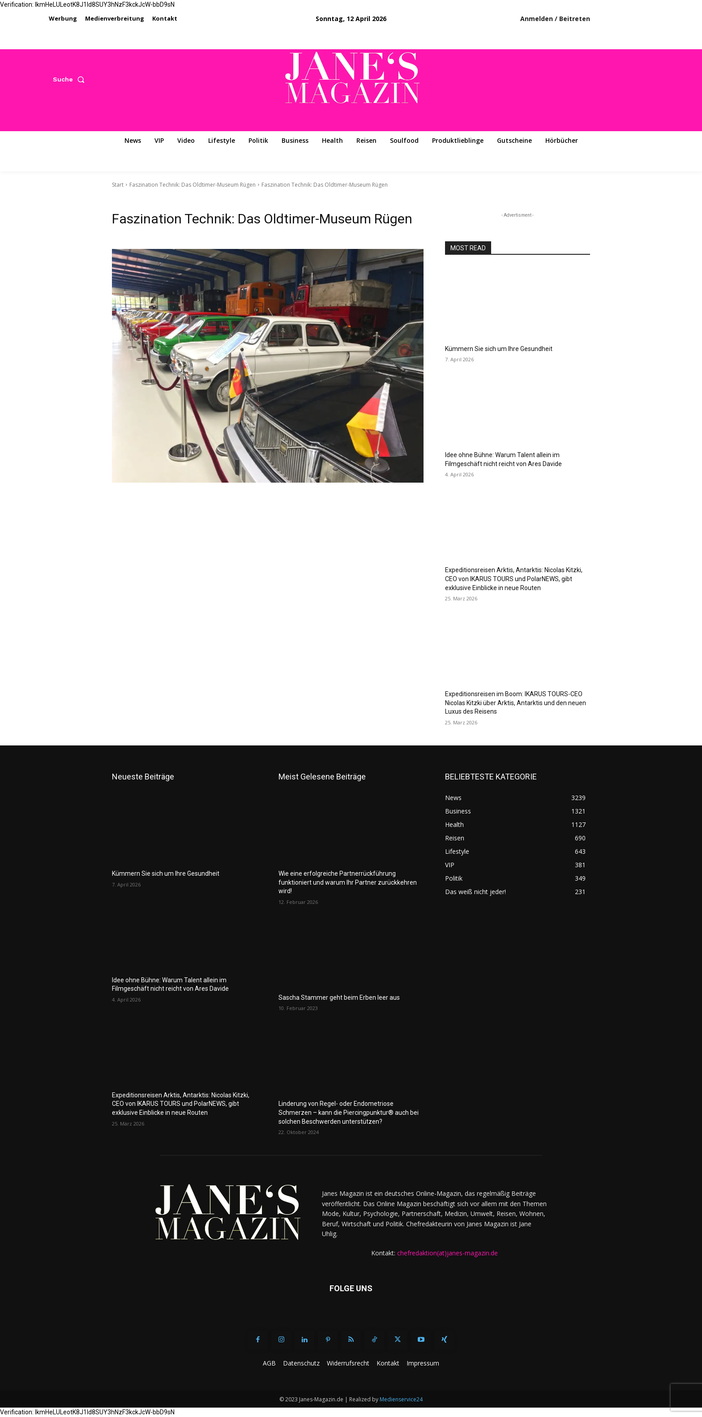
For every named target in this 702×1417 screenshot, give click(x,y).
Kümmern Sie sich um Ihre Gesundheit (498, 348)
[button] (70, 79)
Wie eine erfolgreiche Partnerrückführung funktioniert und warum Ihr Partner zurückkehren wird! (347, 882)
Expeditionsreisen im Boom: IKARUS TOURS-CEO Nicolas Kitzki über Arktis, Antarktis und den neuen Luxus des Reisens (515, 702)
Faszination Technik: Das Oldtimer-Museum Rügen (192, 184)
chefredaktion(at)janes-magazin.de (447, 1253)
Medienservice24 (401, 1399)
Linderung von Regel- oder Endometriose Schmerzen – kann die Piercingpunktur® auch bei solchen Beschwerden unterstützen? (348, 1112)
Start (118, 184)
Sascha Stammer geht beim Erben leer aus (339, 997)
